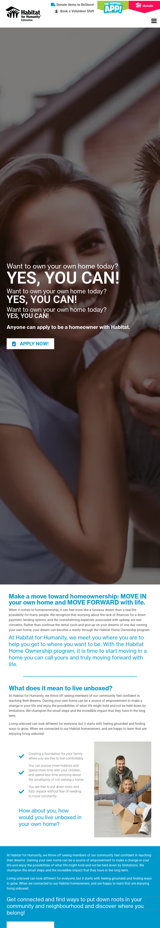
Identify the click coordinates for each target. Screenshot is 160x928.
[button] (154, 21)
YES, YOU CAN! (63, 278)
